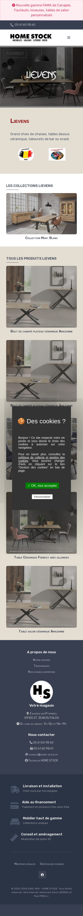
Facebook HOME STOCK (41, 760)
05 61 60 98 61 (41, 748)
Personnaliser (42, 496)
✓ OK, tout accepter (42, 485)
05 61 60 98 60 (25, 25)
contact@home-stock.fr (41, 754)
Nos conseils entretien (41, 672)
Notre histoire (41, 660)
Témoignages (41, 666)
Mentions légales (24, 864)
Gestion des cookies (52, 864)
